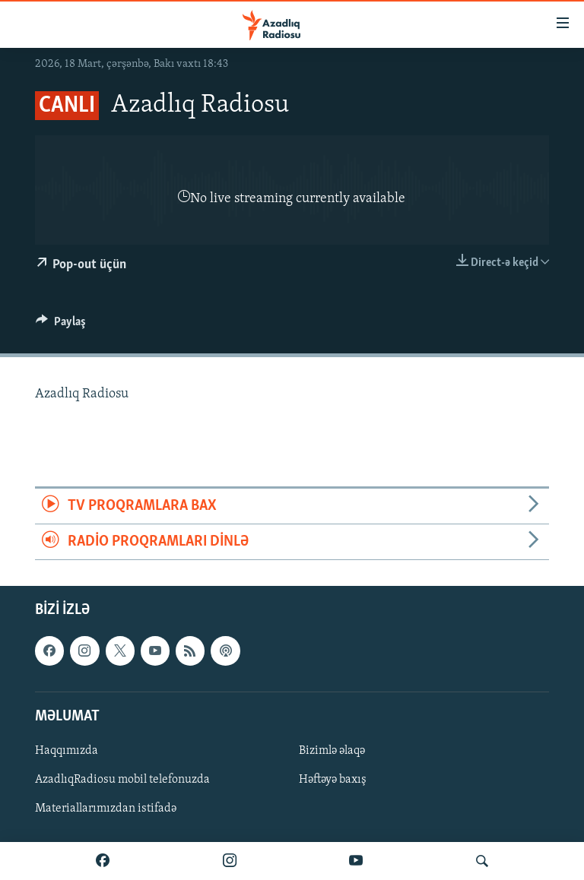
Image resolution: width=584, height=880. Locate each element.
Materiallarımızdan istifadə (105, 808)
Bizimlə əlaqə (332, 751)
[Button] (61, 325)
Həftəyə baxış (333, 780)
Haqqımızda (66, 751)
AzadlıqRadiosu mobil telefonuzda (122, 780)
